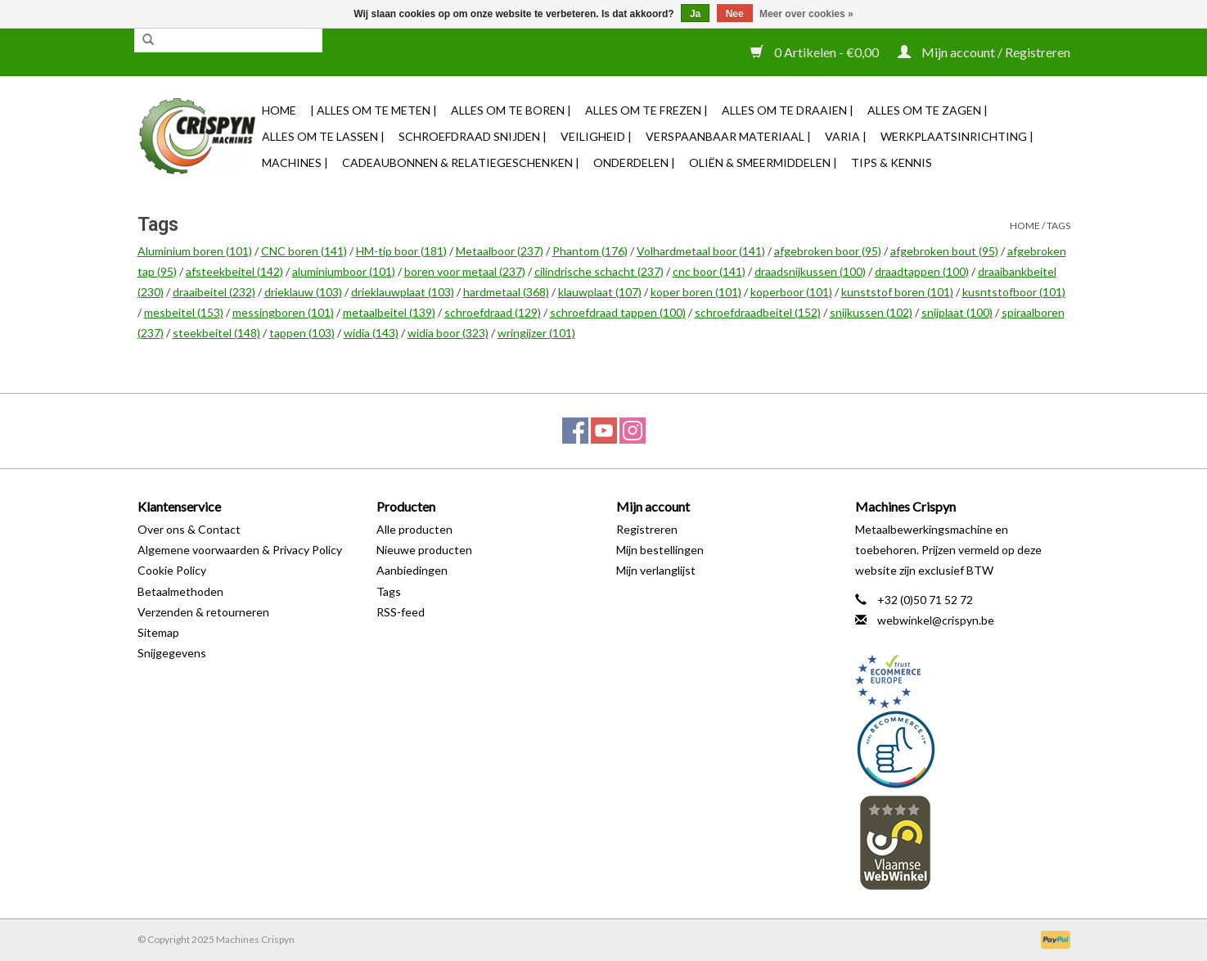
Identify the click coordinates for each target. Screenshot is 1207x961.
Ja (695, 14)
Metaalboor (499, 251)
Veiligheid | (596, 136)
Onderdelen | (634, 162)
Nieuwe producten (424, 550)
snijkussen (871, 312)
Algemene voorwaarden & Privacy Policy (239, 550)
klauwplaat (600, 292)
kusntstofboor (1013, 292)
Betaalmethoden (180, 591)
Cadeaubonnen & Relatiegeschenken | (460, 162)
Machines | (295, 162)
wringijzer (536, 333)
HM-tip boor (401, 251)
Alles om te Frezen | (646, 110)
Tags (1058, 225)
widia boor (448, 333)
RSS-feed (400, 612)
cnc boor (709, 271)
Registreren (647, 529)
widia (371, 333)
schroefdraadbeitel (758, 312)
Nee (735, 14)
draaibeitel (214, 292)
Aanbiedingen (412, 570)
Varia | (846, 136)
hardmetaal (506, 292)
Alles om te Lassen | (323, 136)
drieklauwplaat (402, 292)
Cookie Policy (171, 570)
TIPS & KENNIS (891, 162)
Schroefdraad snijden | (473, 136)
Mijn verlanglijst (656, 570)
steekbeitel (216, 333)
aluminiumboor (343, 271)
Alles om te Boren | (511, 110)
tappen (302, 333)
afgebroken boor (827, 251)
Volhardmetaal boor (701, 251)
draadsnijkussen (810, 271)
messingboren (283, 312)
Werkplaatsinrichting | (957, 136)
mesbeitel (183, 312)
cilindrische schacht (599, 271)
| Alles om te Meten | (373, 110)
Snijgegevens (171, 653)
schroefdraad (492, 312)
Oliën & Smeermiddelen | (763, 162)
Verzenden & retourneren (203, 612)
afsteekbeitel (234, 271)
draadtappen (922, 271)
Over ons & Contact (189, 529)
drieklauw (303, 292)
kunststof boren (897, 292)
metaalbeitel (389, 312)
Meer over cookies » (806, 14)
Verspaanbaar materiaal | (728, 136)
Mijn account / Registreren (984, 52)
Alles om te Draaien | (787, 110)
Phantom (590, 251)
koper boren (696, 292)
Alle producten (414, 529)
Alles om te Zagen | (927, 110)
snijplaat (957, 312)
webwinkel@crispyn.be (935, 620)
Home (279, 110)
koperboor (791, 292)
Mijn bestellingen (660, 550)
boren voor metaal (464, 271)
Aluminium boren (194, 251)
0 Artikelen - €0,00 (815, 52)
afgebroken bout (944, 251)
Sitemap (158, 632)
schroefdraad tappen (618, 312)
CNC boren (304, 251)
